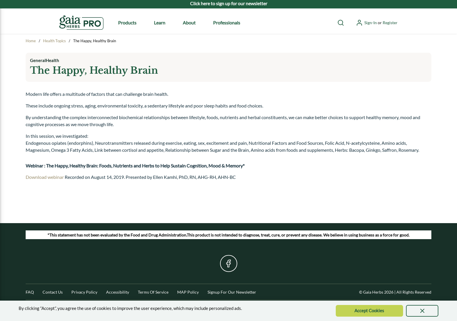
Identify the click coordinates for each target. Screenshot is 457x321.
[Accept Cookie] (369, 311)
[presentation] (422, 311)
